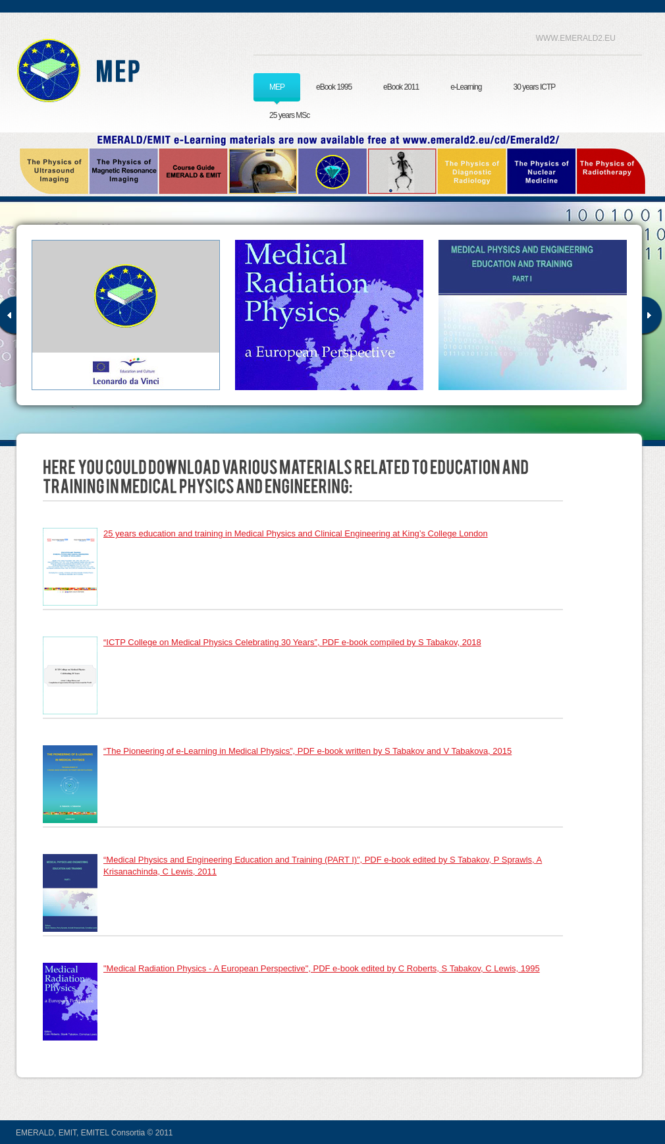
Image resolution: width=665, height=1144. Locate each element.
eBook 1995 (334, 87)
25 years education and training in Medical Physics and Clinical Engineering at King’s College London (295, 533)
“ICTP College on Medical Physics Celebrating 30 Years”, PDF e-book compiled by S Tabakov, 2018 (292, 642)
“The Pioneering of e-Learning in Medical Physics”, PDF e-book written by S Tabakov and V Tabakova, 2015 (307, 751)
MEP (276, 87)
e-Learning (465, 87)
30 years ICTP (535, 87)
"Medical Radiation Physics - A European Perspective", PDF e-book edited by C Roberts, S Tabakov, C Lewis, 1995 (321, 968)
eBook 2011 (401, 87)
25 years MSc (289, 115)
